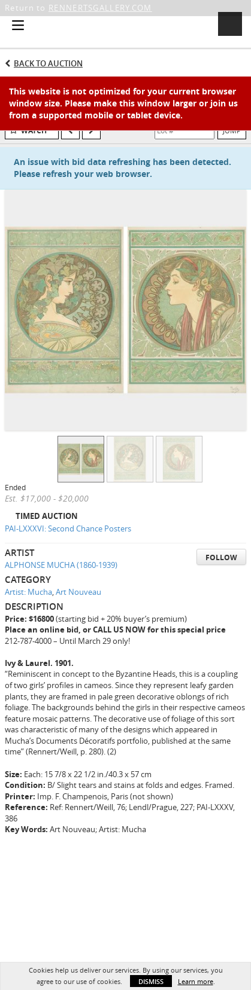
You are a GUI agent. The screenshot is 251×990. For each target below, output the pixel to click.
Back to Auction (48, 63)
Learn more (195, 981)
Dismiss (151, 981)
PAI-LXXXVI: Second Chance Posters (68, 528)
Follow (221, 557)
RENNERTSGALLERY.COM (100, 7)
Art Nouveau (78, 591)
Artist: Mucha (28, 591)
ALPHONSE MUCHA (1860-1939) (61, 565)
